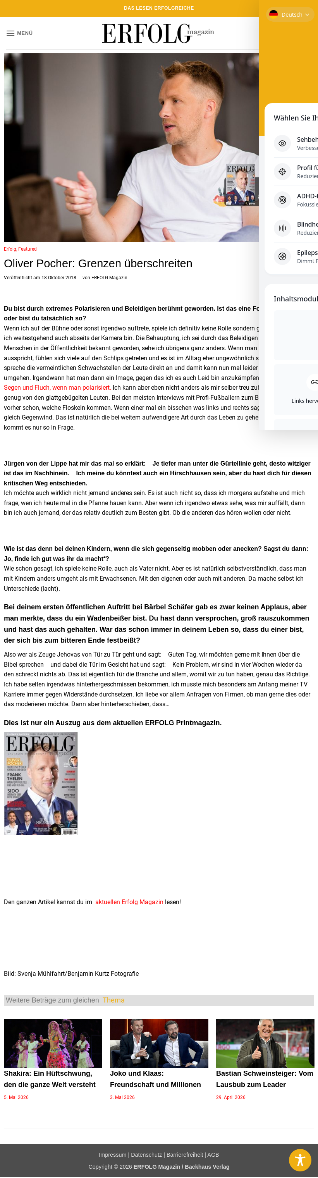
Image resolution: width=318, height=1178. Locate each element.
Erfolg (10, 249)
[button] (19, 33)
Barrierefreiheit (185, 1155)
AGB (213, 1155)
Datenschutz (146, 1155)
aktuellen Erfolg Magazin (129, 902)
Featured (27, 249)
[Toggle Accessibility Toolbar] (300, 1160)
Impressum (112, 1155)
